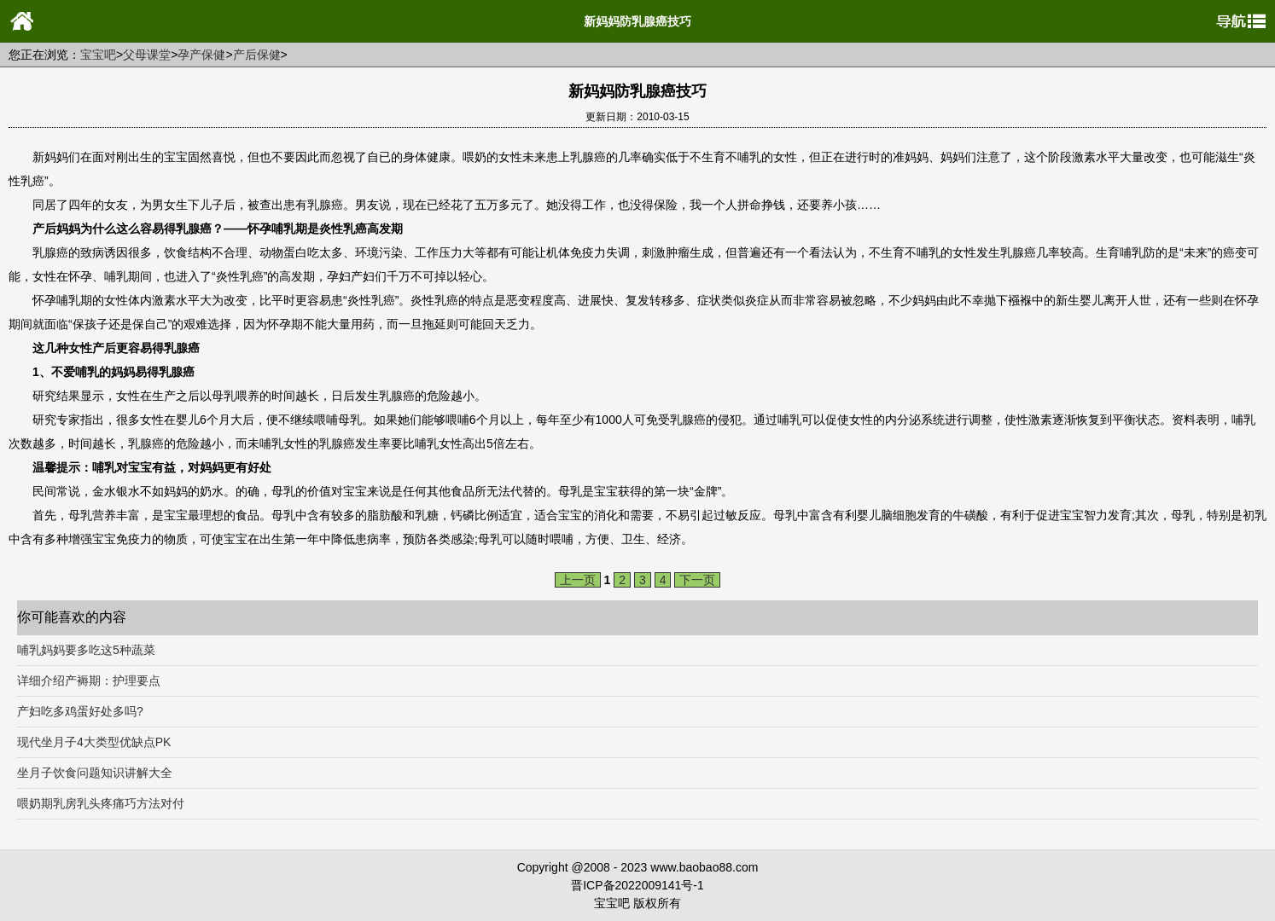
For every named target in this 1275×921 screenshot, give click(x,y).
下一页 (697, 580)
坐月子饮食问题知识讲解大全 (94, 772)
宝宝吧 (98, 54)
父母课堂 (147, 54)
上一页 (578, 580)
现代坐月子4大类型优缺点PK (94, 742)
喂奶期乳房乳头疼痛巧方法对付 (100, 803)
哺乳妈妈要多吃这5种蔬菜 (86, 650)
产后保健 (257, 54)
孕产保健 (201, 54)
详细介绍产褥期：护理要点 (88, 680)
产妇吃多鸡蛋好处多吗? (80, 711)
